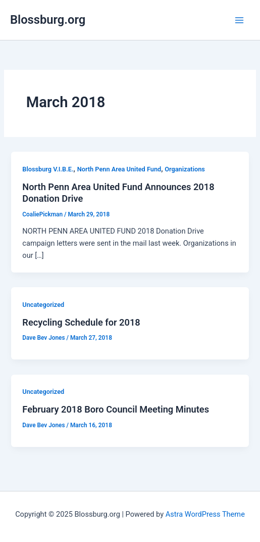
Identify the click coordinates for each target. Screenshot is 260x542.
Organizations (185, 169)
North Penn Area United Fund (119, 169)
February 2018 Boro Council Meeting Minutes (115, 409)
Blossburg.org (47, 20)
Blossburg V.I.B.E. (47, 169)
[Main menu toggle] (239, 20)
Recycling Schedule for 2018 (81, 322)
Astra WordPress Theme (205, 514)
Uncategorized (43, 304)
